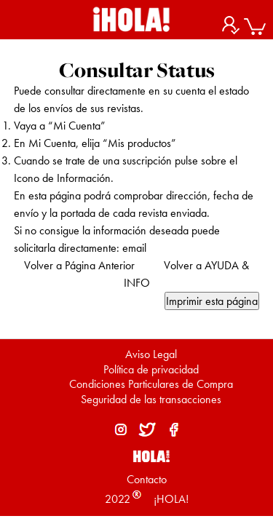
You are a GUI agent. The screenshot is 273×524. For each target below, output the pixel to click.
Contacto (147, 479)
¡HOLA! (170, 499)
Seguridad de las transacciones (151, 399)
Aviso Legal (151, 354)
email (134, 247)
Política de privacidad (151, 369)
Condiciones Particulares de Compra (151, 384)
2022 (117, 499)
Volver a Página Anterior (79, 265)
